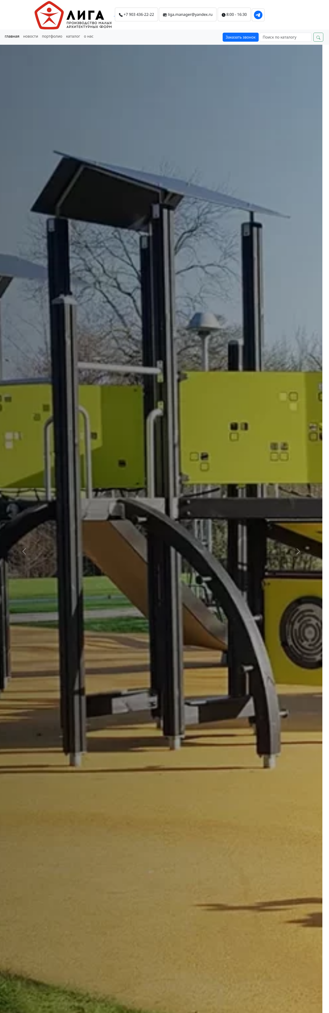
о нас (88, 36)
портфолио (52, 36)
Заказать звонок (241, 37)
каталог (73, 36)
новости (30, 36)
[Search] (285, 37)
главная (12, 36)
